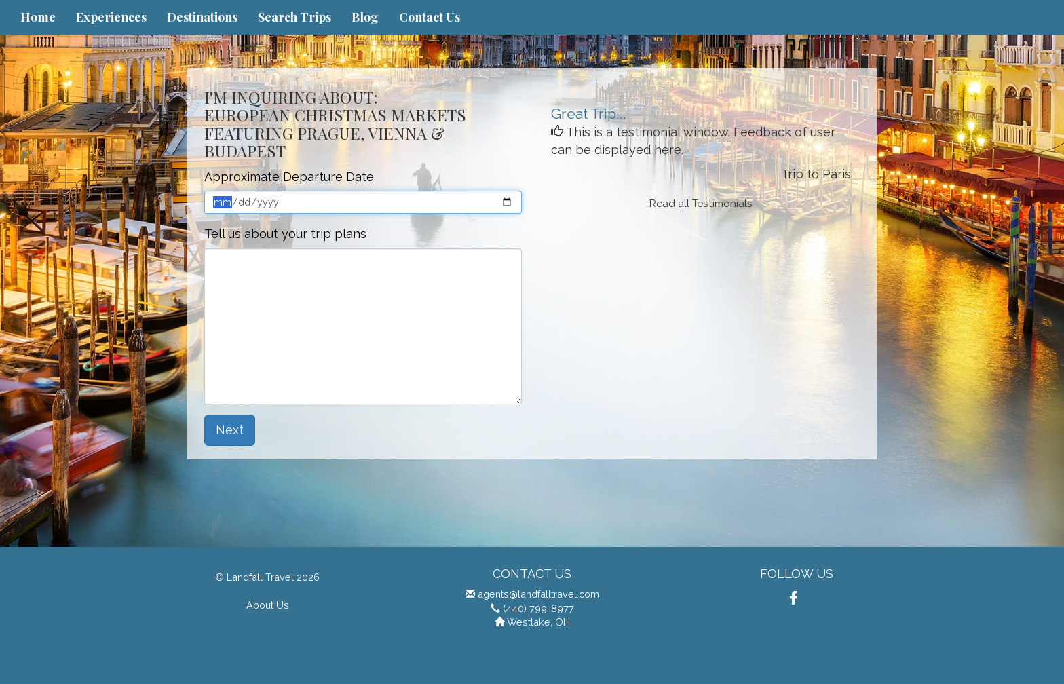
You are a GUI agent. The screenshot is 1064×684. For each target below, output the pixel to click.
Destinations (202, 17)
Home (38, 17)
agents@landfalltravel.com (538, 594)
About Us (267, 605)
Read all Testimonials (701, 203)
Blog (365, 17)
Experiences (111, 17)
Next (230, 430)
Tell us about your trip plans (285, 234)
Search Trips (294, 17)
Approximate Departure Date (289, 177)
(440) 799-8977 (538, 608)
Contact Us (429, 17)
